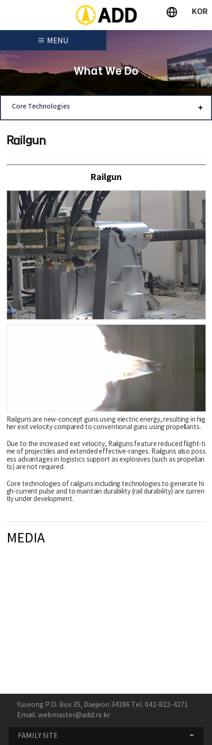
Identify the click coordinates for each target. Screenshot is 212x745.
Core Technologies (41, 106)
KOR (200, 11)
